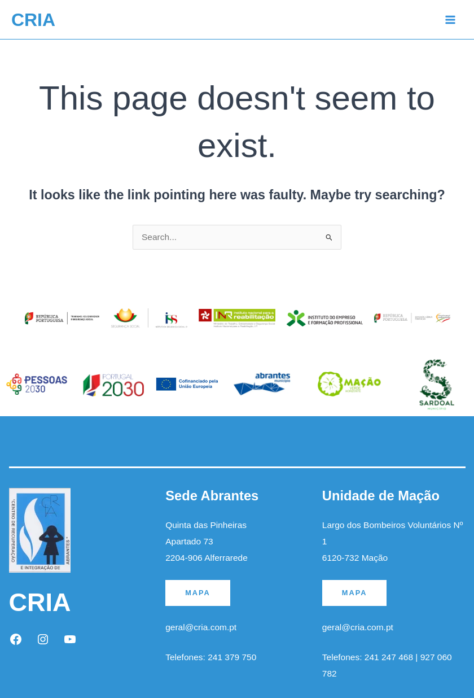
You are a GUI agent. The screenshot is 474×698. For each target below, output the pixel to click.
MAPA (197, 592)
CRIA (33, 20)
